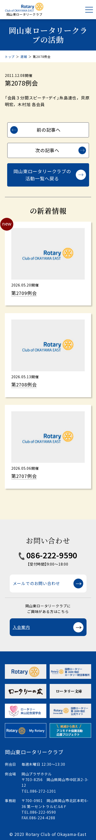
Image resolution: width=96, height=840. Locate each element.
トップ (10, 56)
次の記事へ (47, 150)
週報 (23, 56)
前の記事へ (49, 129)
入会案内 (21, 627)
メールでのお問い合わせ (36, 583)
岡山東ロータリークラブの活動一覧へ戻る (42, 175)
